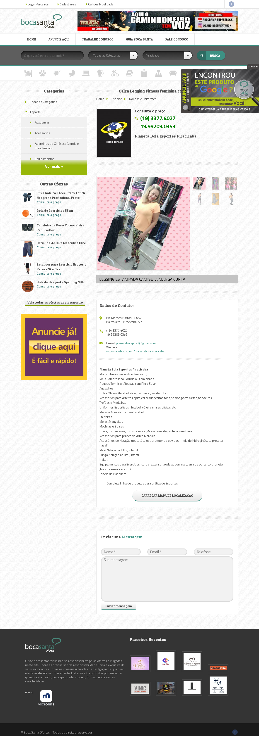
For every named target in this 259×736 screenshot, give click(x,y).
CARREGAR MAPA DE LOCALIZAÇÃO (167, 495)
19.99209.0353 (157, 126)
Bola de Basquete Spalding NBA (60, 282)
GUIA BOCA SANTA (139, 39)
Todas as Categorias (43, 101)
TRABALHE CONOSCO (98, 39)
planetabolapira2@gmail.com (136, 343)
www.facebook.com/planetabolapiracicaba (135, 351)
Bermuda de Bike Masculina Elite (61, 243)
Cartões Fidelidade (101, 4)
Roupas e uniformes (143, 98)
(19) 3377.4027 (157, 118)
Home (100, 98)
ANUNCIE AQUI (58, 39)
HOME (31, 39)
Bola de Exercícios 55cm (55, 210)
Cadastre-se (68, 4)
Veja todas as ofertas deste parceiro (55, 302)
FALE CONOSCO (176, 39)
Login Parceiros (38, 4)
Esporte (116, 98)
